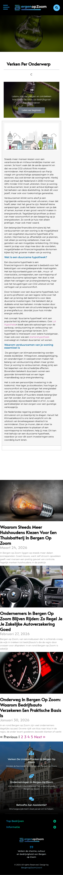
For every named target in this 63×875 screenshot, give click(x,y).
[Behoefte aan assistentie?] (31, 799)
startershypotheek (39, 337)
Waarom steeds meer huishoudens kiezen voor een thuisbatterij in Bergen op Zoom (28, 535)
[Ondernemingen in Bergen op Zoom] (31, 776)
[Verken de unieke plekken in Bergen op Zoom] (31, 753)
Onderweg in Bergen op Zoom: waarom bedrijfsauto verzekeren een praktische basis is (30, 707)
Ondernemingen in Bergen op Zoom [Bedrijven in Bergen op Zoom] (31, 782)
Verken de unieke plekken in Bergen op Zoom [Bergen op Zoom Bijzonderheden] (31, 761)
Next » (39, 736)
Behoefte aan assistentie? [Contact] (31, 804)
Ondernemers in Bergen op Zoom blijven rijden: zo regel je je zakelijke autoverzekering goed (31, 621)
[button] (56, 7)
